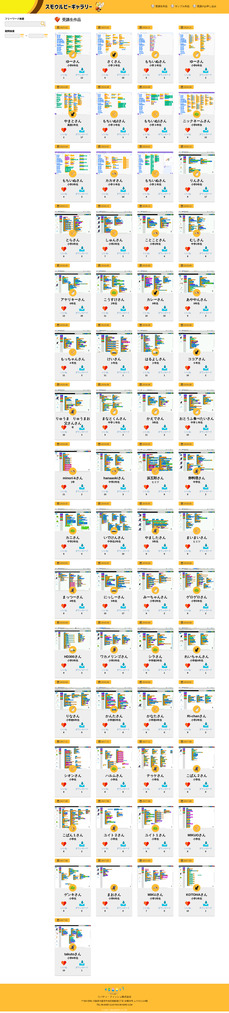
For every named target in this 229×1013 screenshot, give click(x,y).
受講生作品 (161, 6)
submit (43, 23)
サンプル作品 (182, 6)
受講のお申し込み (206, 6)
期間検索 (9, 31)
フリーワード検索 (14, 19)
